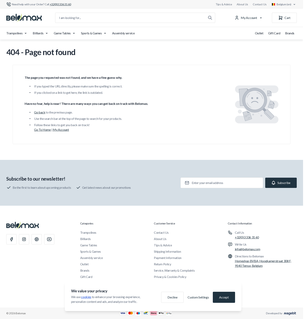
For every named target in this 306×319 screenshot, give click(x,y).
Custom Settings (198, 297)
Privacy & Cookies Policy (170, 277)
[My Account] (249, 18)
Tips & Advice (224, 4)
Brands (289, 33)
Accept (224, 297)
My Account (61, 129)
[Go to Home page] (24, 17)
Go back (39, 112)
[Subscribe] (281, 183)
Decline (172, 297)
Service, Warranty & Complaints (174, 270)
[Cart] (284, 18)
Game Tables (65, 33)
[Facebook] (11, 239)
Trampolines (17, 33)
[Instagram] (24, 239)
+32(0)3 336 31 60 (247, 237)
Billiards (41, 33)
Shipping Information (167, 251)
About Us (242, 4)
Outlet (259, 33)
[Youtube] (49, 239)
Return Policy (162, 264)
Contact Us (259, 4)
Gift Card (274, 33)
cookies (86, 297)
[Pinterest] (37, 239)
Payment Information (167, 258)
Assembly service (123, 33)
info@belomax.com (247, 249)
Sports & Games (94, 33)
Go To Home (42, 129)
